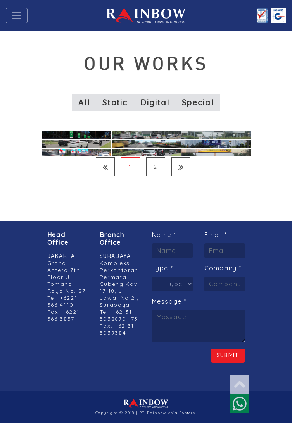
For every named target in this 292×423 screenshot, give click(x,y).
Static (115, 102)
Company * (223, 268)
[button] (36, 15)
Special (198, 102)
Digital (154, 102)
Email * (215, 235)
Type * (162, 268)
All (84, 102)
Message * (169, 301)
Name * (164, 235)
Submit (228, 355)
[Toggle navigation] (17, 15)
